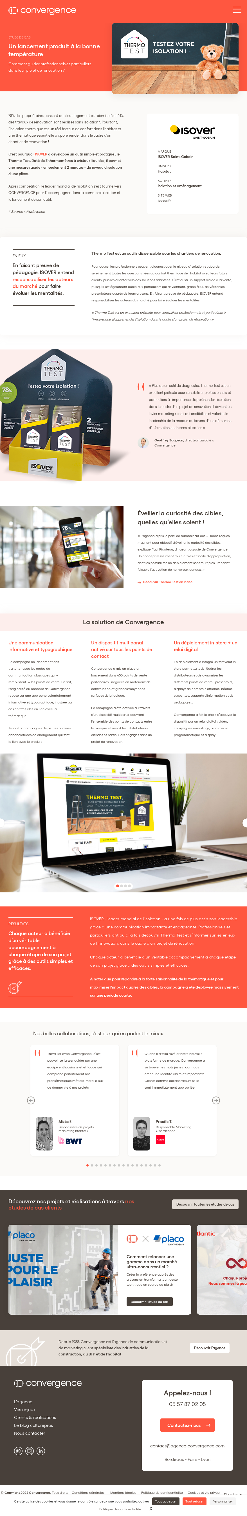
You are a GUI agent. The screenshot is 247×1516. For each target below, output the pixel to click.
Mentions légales (123, 1492)
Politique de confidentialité (162, 1492)
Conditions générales (88, 1492)
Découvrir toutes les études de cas (205, 1204)
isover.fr (164, 200)
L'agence (23, 1401)
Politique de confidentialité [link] (120, 1509)
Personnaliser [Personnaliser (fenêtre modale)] (222, 1501)
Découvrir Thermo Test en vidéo (167, 582)
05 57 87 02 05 (187, 1404)
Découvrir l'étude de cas (150, 1301)
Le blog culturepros (33, 1425)
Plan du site (233, 1494)
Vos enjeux (24, 1409)
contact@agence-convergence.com (187, 1445)
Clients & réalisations (35, 1417)
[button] (117, 886)
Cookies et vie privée (204, 1492)
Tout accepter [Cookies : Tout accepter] (166, 1501)
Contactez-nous (184, 1425)
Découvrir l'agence (209, 1348)
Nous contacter (29, 1433)
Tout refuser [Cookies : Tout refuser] (194, 1501)
